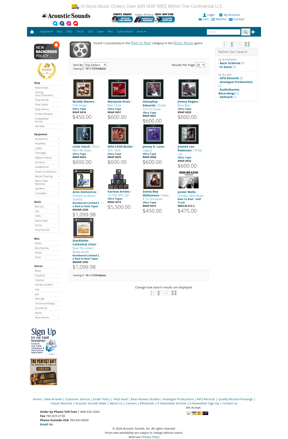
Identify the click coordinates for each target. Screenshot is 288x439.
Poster (38, 252)
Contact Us (229, 403)
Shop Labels (41, 104)
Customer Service (77, 399)
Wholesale (147, 403)
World (38, 313)
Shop (37, 83)
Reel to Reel (47, 220)
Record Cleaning (47, 176)
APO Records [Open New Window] (206, 399)
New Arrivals (41, 87)
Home (37, 399)
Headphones (47, 167)
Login (209, 15)
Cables (47, 148)
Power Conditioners (47, 171)
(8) (231, 78)
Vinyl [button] (59, 31)
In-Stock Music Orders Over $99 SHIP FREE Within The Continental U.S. (147, 6)
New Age (39, 298)
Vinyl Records (47, 230)
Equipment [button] (46, 31)
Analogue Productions (178, 399)
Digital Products (47, 157)
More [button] (141, 31)
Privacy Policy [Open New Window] (150, 437)
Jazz (37, 294)
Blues (38, 270)
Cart (203, 19)
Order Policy (101, 399)
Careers (131, 403)
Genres (38, 266)
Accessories (47, 139)
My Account (230, 15)
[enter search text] (223, 32)
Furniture (47, 162)
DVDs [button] (69, 31)
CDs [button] (90, 31)
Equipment (40, 134)
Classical (39, 280)
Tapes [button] (100, 31)
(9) (232, 63)
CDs (47, 211)
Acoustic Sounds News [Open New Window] (91, 403)
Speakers (47, 188)
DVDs (47, 216)
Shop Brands (42, 100)
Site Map (39, 126)
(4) (228, 67)
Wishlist (219, 19)
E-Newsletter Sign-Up (204, 403)
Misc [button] (110, 31)
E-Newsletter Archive (42, 120)
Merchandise (42, 248)
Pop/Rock (40, 275)
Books (38, 243)
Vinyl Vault (120, 399)
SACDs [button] (80, 31)
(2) (235, 84)
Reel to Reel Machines (47, 182)
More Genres (47, 317)
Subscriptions (125, 31)
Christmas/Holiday (45, 303)
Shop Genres (42, 109)
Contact (237, 19)
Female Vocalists (44, 284)
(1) (228, 97)
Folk (37, 289)
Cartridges (47, 153)
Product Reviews (44, 114)
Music (37, 202)
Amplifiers (47, 143)
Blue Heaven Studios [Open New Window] (145, 399)
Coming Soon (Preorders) (44, 94)
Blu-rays (47, 206)
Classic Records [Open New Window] (61, 403)
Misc (37, 238)
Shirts (38, 257)
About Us (116, 403)
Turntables (47, 193)
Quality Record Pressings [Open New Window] (235, 399)
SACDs (47, 225)
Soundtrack (41, 308)
